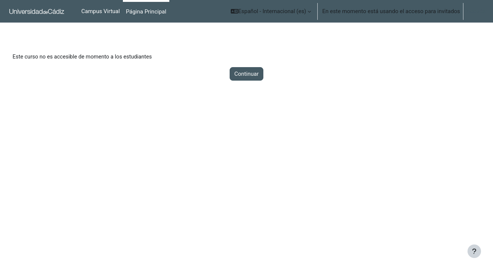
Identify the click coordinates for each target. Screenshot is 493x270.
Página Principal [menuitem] (146, 11)
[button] (271, 11)
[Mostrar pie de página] (474, 251)
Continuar (247, 74)
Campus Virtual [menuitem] (100, 11)
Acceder (476, 11)
